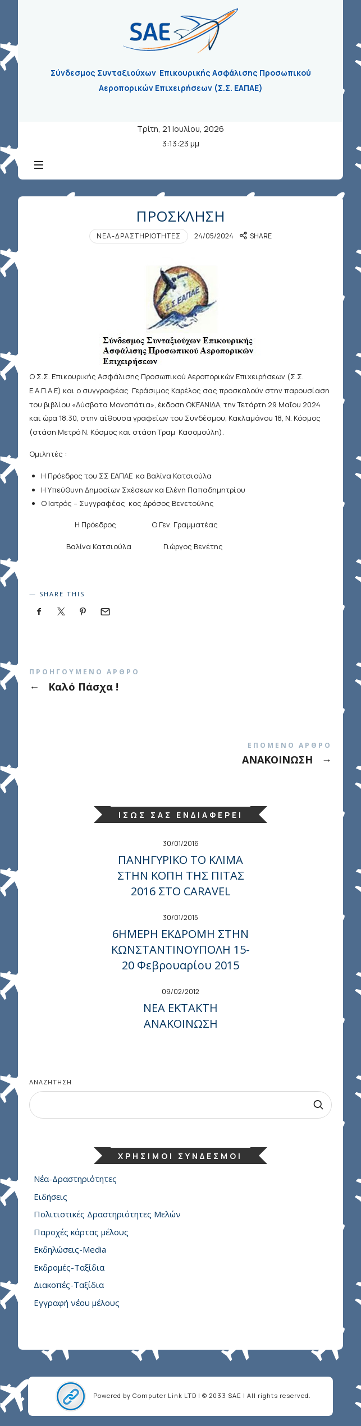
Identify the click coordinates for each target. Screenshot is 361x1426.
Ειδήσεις (50, 1196)
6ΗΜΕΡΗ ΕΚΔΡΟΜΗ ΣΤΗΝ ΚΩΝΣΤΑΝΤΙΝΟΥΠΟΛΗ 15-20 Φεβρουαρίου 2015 (180, 949)
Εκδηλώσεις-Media (70, 1249)
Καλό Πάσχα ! (180, 682)
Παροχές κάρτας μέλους (81, 1231)
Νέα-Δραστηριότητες (139, 236)
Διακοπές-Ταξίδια (69, 1284)
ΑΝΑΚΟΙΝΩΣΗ (180, 756)
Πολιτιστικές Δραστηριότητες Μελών (107, 1214)
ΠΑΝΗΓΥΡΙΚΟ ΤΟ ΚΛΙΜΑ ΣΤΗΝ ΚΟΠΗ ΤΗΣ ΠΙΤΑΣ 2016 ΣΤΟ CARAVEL (180, 875)
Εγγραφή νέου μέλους (77, 1302)
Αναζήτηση (50, 1082)
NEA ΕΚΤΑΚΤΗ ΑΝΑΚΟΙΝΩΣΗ (180, 1015)
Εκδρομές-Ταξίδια (69, 1266)
